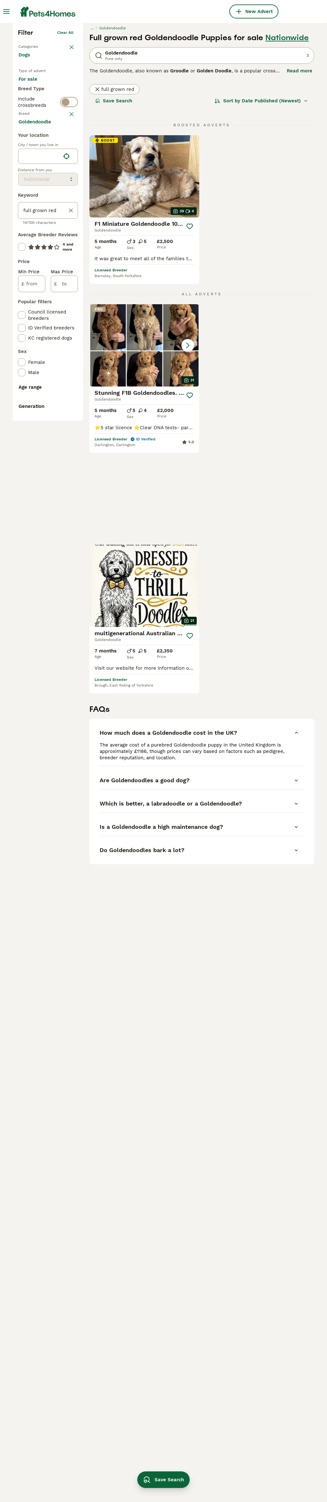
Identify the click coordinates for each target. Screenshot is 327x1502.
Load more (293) (43, 388)
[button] (144, 440)
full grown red (114, 184)
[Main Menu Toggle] (6, 11)
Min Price (29, 539)
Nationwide (287, 132)
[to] (64, 551)
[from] (31, 551)
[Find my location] (66, 423)
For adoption (38, 196)
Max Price (62, 539)
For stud (33, 211)
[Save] (189, 321)
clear (68, 250)
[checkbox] (22, 282)
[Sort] (261, 195)
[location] (48, 423)
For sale (33, 180)
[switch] (48, 236)
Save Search (113, 196)
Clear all (65, 127)
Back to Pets (30, 140)
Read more (299, 166)
